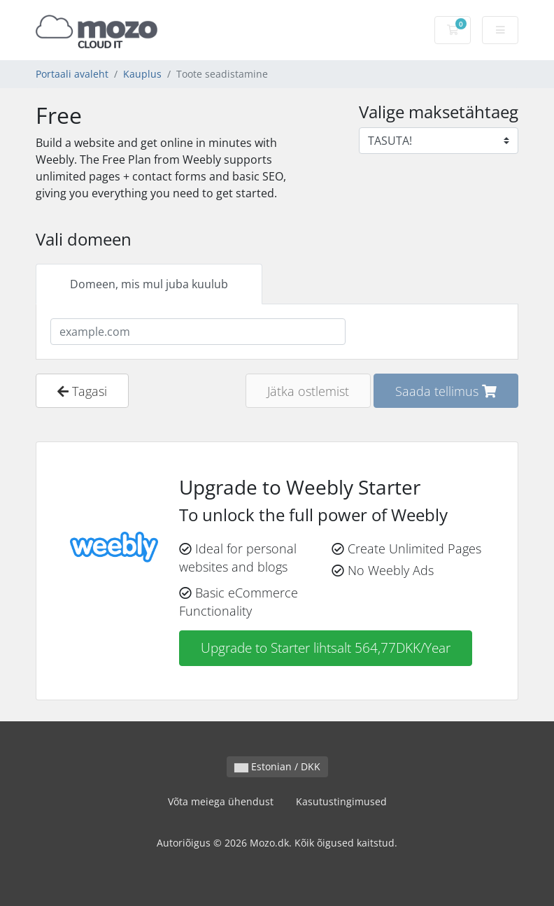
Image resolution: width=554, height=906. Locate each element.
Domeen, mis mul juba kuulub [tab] (149, 284)
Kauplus (142, 73)
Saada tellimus (446, 390)
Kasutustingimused (341, 801)
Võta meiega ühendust (221, 801)
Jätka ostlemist (308, 390)
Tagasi (82, 390)
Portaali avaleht (72, 73)
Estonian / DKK (277, 766)
